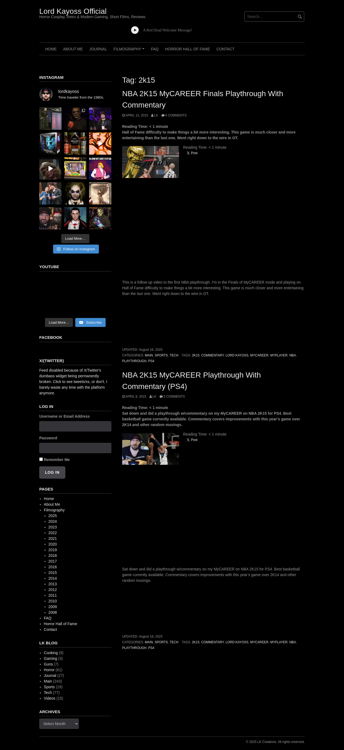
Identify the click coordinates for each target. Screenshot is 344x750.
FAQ (154, 49)
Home (51, 49)
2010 (52, 601)
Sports (161, 355)
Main (149, 355)
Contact (225, 49)
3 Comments (174, 396)
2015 (52, 572)
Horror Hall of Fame (187, 49)
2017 (52, 561)
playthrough (134, 361)
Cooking (51, 653)
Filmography (129, 51)
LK (156, 115)
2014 (52, 578)
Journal (98, 49)
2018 (52, 555)
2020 (52, 544)
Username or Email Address (64, 416)
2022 (52, 533)
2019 (52, 550)
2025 (52, 516)
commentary (212, 355)
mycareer (259, 355)
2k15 (196, 355)
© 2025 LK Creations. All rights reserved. (275, 742)
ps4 (151, 361)
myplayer (279, 355)
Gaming (50, 658)
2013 (52, 584)
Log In (52, 472)
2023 (52, 527)
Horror (49, 670)
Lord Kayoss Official (73, 11)
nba (292, 355)
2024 (52, 521)
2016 (52, 567)
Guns (48, 664)
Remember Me (57, 459)
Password (48, 438)
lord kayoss (237, 355)
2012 (52, 589)
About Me (73, 49)
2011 (52, 595)
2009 (52, 607)
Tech (174, 355)
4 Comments (176, 115)
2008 (52, 612)
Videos (50, 698)
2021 (52, 538)
